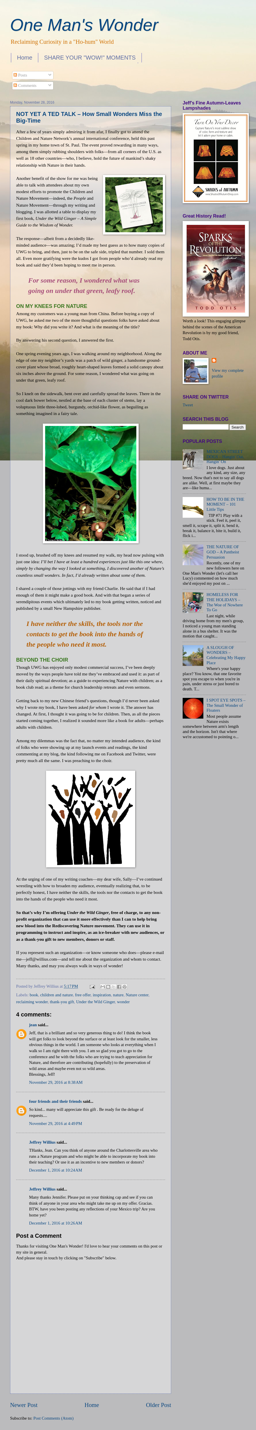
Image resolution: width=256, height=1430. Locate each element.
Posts (20, 75)
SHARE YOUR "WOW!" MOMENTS (89, 57)
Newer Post (24, 1405)
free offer (83, 995)
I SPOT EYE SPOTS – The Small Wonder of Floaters (226, 705)
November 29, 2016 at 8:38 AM (56, 1082)
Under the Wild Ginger (95, 1001)
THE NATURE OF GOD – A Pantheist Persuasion (223, 551)
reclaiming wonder (32, 1001)
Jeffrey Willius (42, 1142)
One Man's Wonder (84, 25)
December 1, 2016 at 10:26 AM (55, 1223)
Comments (25, 85)
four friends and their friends (55, 1101)
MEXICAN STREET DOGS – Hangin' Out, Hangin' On (225, 456)
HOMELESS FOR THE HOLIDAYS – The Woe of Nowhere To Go (225, 602)
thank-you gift (62, 1001)
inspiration (102, 995)
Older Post (158, 1405)
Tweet (188, 405)
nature (118, 995)
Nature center (137, 995)
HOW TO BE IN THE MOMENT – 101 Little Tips (225, 504)
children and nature (56, 995)
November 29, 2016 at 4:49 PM (55, 1123)
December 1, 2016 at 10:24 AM (55, 1170)
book (34, 995)
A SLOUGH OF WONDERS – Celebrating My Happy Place (226, 655)
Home (24, 57)
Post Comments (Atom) (53, 1418)
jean (33, 1024)
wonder (123, 1001)
